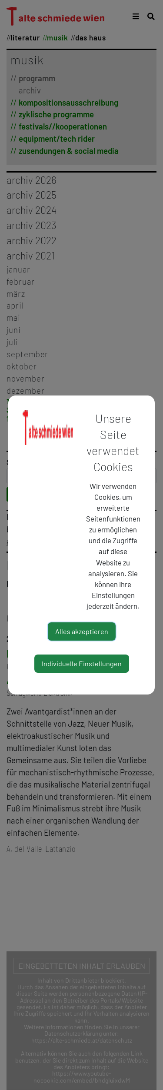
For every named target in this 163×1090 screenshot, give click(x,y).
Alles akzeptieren (81, 631)
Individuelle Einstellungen (82, 663)
